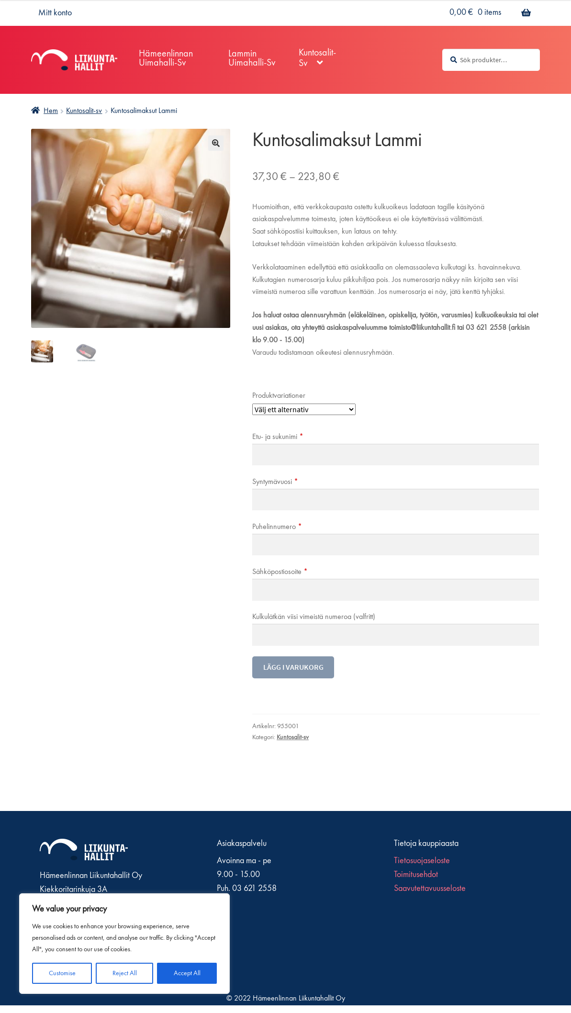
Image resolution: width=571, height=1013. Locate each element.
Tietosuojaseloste (422, 860)
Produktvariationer (278, 396)
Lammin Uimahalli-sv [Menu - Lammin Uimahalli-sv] (251, 58)
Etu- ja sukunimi (277, 437)
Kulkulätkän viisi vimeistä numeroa (313, 617)
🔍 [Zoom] (216, 143)
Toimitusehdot (416, 874)
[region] (124, 943)
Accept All (187, 973)
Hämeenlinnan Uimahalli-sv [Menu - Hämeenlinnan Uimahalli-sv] (166, 58)
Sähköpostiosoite (280, 572)
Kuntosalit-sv (84, 111)
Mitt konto (55, 13)
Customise (62, 973)
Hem (51, 111)
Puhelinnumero (277, 527)
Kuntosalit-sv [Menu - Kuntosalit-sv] (317, 58)
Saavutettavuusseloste (430, 888)
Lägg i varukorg (293, 667)
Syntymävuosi (275, 482)
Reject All (124, 973)
